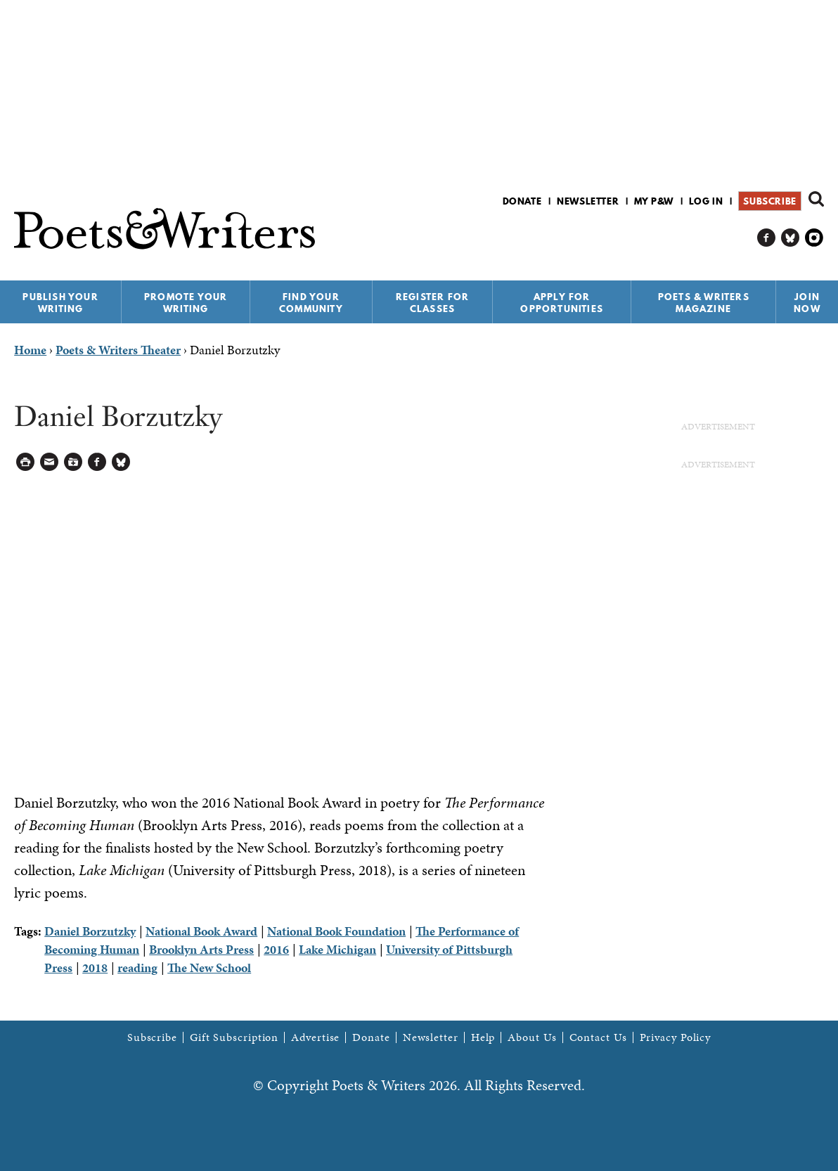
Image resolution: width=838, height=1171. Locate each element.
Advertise (315, 1037)
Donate (522, 201)
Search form (816, 199)
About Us (532, 1037)
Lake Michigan (337, 949)
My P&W (653, 201)
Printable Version (25, 462)
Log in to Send (49, 462)
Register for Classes (432, 302)
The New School (209, 967)
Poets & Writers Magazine (703, 302)
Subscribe (769, 201)
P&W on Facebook (766, 237)
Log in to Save (73, 462)
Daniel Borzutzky (90, 931)
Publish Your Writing (60, 302)
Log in (706, 201)
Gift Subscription (234, 1037)
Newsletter (588, 201)
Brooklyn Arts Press (201, 949)
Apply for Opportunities (561, 302)
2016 (276, 949)
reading (137, 967)
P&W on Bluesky (790, 237)
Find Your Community (311, 302)
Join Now (807, 302)
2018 (95, 967)
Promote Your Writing (185, 302)
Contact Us (598, 1037)
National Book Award (201, 931)
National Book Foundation (336, 931)
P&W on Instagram (814, 237)
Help (483, 1037)
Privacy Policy (675, 1037)
